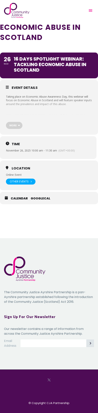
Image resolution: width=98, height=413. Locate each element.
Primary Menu (90, 10)
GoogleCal (40, 198)
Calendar (19, 198)
